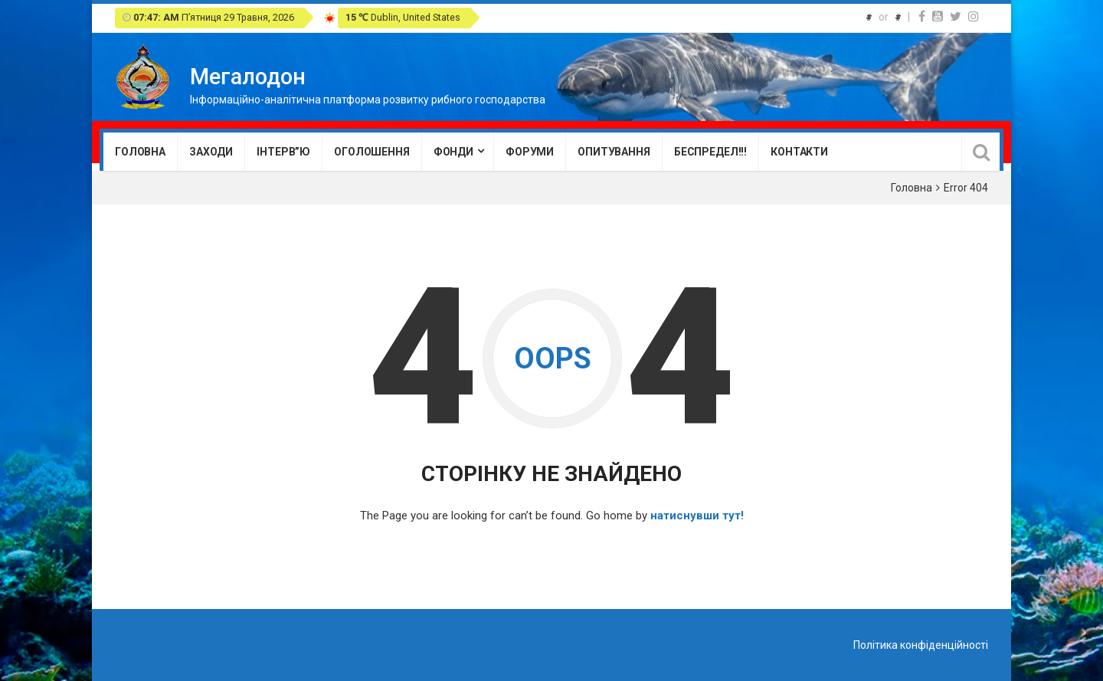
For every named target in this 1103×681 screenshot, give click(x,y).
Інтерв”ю (283, 152)
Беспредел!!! (710, 152)
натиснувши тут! (697, 515)
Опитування (614, 152)
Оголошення (372, 152)
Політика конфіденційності (920, 645)
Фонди (453, 152)
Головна (140, 152)
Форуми (530, 152)
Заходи (211, 152)
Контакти (799, 152)
